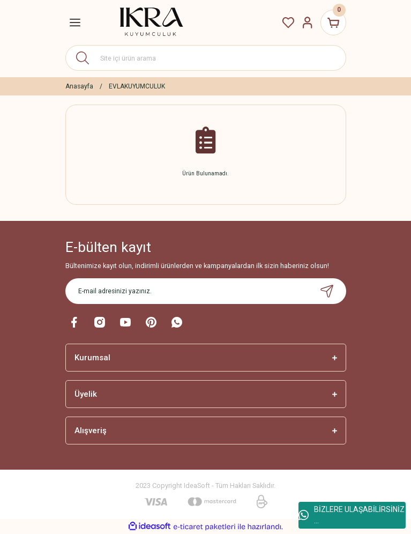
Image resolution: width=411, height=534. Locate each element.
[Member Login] (307, 22)
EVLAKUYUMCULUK (137, 86)
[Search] (205, 58)
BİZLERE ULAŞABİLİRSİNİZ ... (351, 515)
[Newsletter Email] (205, 291)
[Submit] (327, 291)
